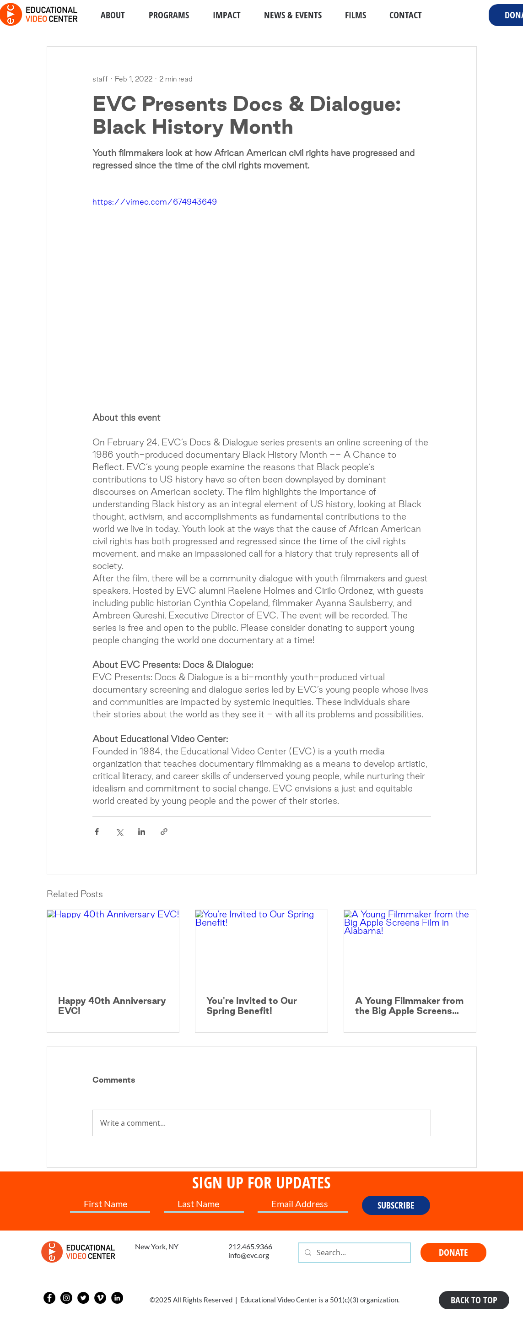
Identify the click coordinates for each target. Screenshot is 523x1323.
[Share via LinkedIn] (141, 831)
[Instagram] (66, 1298)
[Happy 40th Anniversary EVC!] (113, 947)
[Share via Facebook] (96, 831)
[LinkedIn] (117, 1298)
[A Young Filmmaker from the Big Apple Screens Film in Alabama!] (410, 947)
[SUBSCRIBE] (396, 1205)
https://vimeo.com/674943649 (154, 201)
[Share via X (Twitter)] (119, 831)
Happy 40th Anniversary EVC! (112, 1006)
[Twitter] (83, 1298)
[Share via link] (164, 831)
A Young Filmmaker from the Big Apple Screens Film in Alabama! (409, 1006)
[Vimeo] (100, 1298)
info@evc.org (248, 1255)
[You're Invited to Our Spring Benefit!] (261, 947)
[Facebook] (49, 1298)
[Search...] (354, 1252)
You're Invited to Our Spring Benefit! (251, 1006)
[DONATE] (453, 1252)
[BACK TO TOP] (474, 1300)
